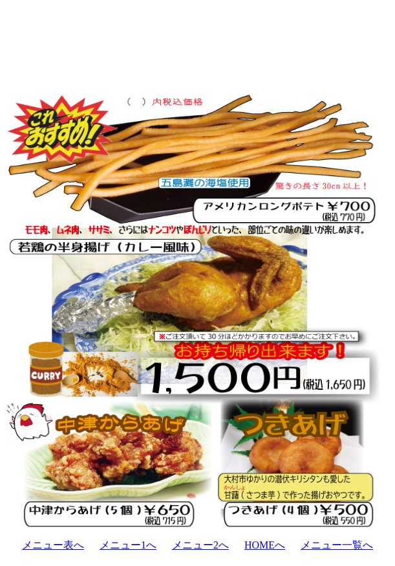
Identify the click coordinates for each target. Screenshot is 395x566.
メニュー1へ (128, 544)
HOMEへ (264, 544)
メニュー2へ (200, 544)
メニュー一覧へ (337, 544)
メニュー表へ (53, 544)
